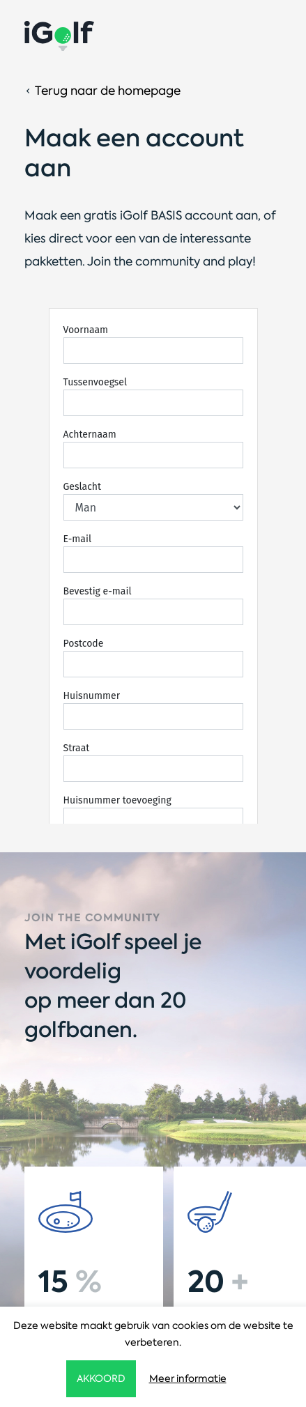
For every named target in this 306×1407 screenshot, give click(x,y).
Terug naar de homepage (108, 90)
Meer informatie (188, 1378)
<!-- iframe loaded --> (153, 566)
